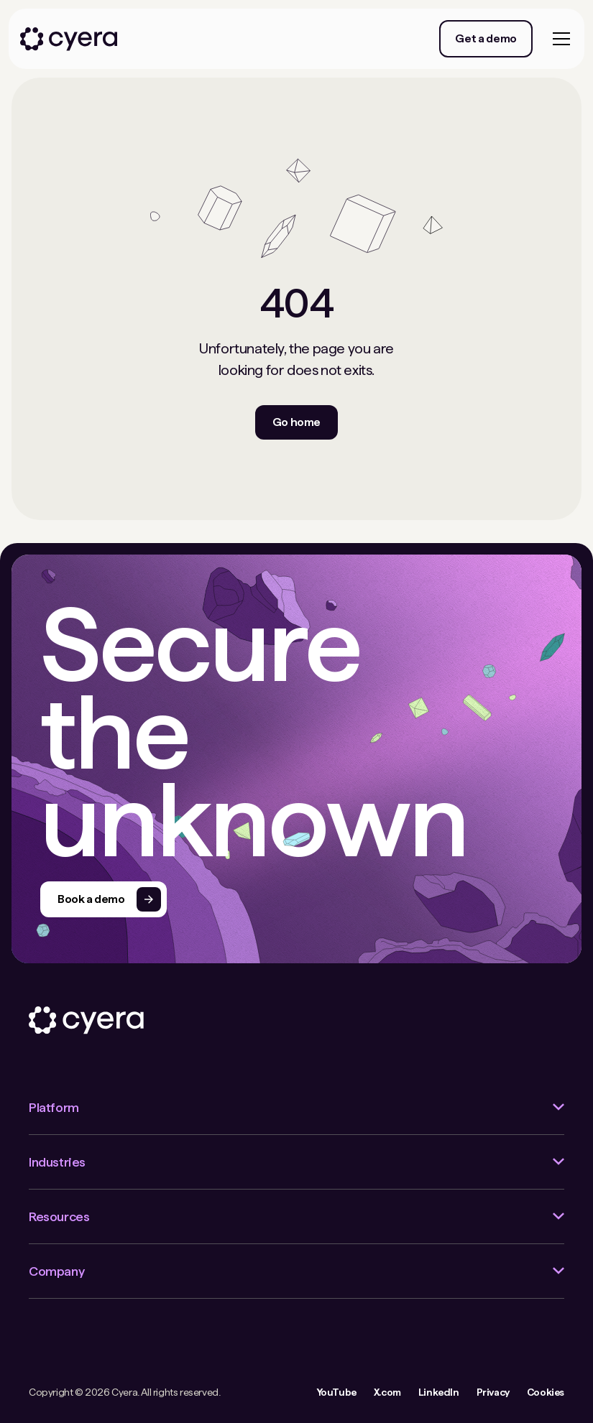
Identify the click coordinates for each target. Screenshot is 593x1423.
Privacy (493, 1392)
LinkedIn (438, 1392)
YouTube (336, 1392)
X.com (387, 1392)
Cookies (545, 1392)
